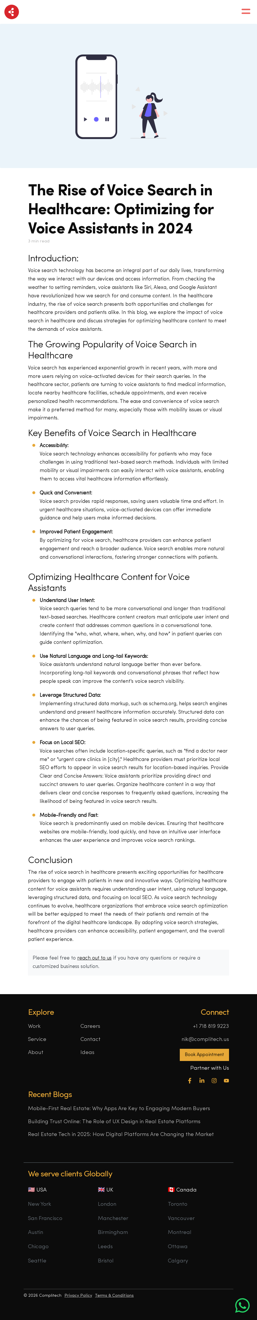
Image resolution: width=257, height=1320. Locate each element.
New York (39, 1204)
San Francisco (45, 1218)
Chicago (38, 1247)
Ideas (87, 1052)
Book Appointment (204, 1055)
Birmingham (113, 1232)
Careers (90, 1026)
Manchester (113, 1218)
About (35, 1052)
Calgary (178, 1261)
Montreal (179, 1232)
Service (37, 1039)
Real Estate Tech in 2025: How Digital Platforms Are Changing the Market (121, 1134)
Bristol (106, 1261)
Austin (35, 1232)
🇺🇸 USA (37, 1190)
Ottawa (178, 1247)
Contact (90, 1039)
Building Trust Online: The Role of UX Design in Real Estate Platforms (114, 1122)
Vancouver (181, 1218)
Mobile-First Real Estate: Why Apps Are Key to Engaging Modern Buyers (119, 1109)
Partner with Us (209, 1068)
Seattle (37, 1261)
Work (34, 1026)
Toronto (177, 1204)
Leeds (105, 1247)
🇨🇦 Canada (182, 1190)
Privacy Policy (78, 1296)
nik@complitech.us (205, 1039)
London (107, 1204)
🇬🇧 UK (105, 1190)
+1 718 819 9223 (211, 1026)
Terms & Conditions (114, 1296)
